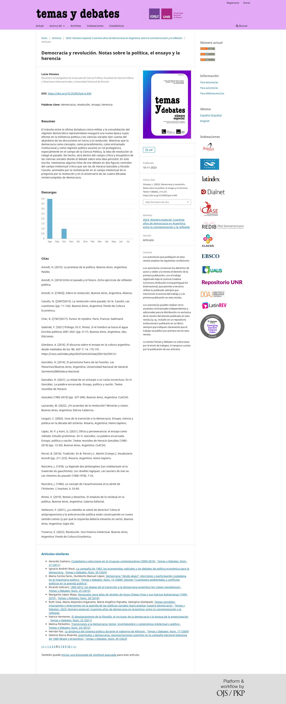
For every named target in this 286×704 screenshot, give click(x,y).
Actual (40, 25)
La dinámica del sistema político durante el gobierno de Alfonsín (105, 631)
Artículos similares (55, 554)
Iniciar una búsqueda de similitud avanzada (89, 655)
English (205, 121)
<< (42, 646)
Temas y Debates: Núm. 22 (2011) (71, 620)
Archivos (76, 25)
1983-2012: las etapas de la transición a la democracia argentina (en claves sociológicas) (125, 587)
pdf (150, 150)
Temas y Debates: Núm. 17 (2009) (168, 631)
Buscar (242, 25)
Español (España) (211, 115)
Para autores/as (209, 87)
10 (68, 646)
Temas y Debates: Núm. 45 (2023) (106, 639)
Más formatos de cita (157, 202)
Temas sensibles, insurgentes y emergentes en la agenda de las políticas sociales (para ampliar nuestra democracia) (112, 603)
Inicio (44, 38)
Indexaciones (95, 25)
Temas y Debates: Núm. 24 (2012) (69, 627)
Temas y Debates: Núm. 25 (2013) (69, 591)
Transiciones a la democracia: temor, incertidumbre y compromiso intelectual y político (125, 624)
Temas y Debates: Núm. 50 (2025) (86, 572)
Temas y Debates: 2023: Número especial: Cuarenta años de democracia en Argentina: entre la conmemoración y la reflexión (117, 609)
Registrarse (233, 2)
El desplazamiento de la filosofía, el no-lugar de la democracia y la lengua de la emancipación (130, 616)
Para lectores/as (209, 82)
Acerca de (56, 25)
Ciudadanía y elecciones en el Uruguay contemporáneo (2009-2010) (113, 561)
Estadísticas (116, 25)
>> (74, 646)
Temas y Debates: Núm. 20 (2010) (78, 598)
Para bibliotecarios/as (212, 93)
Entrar (246, 2)
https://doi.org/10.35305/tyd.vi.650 (69, 93)
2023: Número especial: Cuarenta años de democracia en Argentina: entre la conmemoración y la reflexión (124, 38)
